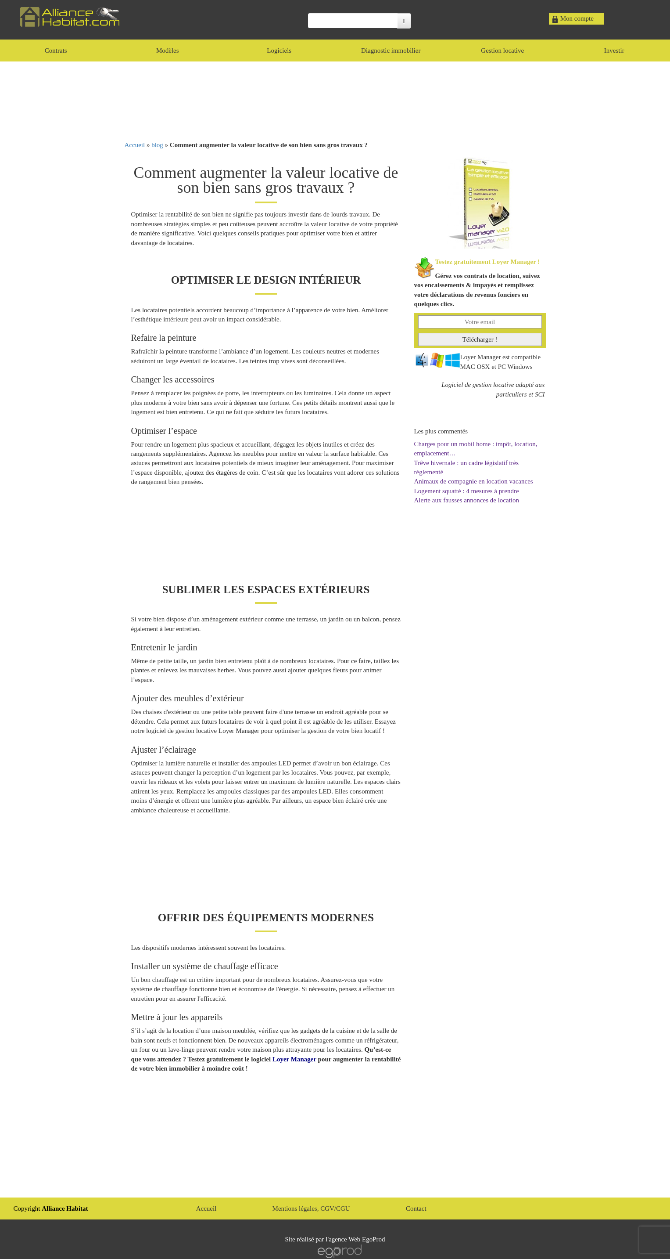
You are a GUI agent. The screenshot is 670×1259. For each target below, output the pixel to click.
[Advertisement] (335, 101)
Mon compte (577, 18)
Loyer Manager (294, 1059)
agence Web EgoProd (357, 1239)
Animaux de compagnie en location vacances (473, 481)
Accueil (135, 144)
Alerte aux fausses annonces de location (467, 500)
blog (157, 144)
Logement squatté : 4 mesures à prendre (466, 490)
